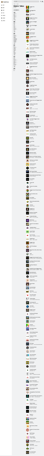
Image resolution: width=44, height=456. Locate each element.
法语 (14, 61)
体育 (2, 10)
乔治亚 (14, 36)
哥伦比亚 (15, 29)
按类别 (3, 15)
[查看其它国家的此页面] (42, 1)
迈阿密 (14, 50)
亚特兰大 (15, 47)
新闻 (2, 7)
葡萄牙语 (15, 62)
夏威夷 (14, 37)
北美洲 (14, 13)
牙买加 (14, 28)
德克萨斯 (15, 40)
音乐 (2, 12)
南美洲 (14, 15)
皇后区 (14, 52)
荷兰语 (14, 65)
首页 (2, 5)
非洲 (14, 17)
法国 (14, 27)
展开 (14, 31)
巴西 (14, 30)
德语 (14, 63)
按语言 (3, 20)
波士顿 (14, 49)
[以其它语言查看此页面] (41, 1)
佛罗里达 (15, 35)
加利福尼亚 (15, 39)
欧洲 (14, 14)
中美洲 (14, 16)
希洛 (14, 51)
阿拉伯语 (15, 64)
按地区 (3, 18)
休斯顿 (14, 48)
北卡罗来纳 (15, 38)
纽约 (14, 34)
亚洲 (14, 18)
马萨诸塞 (15, 41)
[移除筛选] (18, 10)
